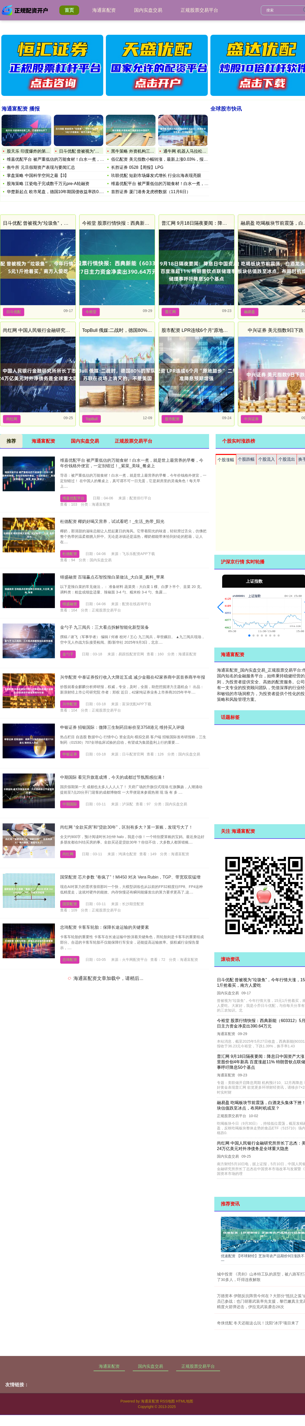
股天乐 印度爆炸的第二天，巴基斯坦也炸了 (47, 151)
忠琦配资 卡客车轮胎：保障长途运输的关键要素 (104, 927)
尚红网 (11, 419)
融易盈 (249, 312)
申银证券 (69, 754)
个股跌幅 (246, 459)
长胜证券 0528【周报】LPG (137, 167)
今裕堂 (90, 312)
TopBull (91, 419)
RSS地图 (167, 1401)
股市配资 (172, 419)
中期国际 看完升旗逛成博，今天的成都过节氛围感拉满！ (113, 777)
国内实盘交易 (148, 10)
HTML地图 (184, 1401)
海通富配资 (104, 10)
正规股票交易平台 (199, 10)
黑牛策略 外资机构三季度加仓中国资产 (147, 151)
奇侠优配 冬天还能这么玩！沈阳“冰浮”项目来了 (258, 1323)
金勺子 (67, 654)
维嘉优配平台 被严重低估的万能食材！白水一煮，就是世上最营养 (68, 159)
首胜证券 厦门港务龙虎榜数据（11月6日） (150, 191)
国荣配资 (69, 904)
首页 (69, 10)
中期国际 (69, 804)
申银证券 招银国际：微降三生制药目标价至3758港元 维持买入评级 (122, 727)
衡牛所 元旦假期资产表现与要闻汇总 (41, 167)
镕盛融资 (69, 604)
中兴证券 (251, 419)
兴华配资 (69, 704)
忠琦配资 (69, 959)
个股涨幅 (225, 460)
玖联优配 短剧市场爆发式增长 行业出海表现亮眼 (156, 175)
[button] (220, 607)
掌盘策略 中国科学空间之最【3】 (38, 175)
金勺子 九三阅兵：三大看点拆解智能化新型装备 (104, 627)
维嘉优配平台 (73, 498)
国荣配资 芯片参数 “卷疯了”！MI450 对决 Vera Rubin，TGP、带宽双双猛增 (130, 877)
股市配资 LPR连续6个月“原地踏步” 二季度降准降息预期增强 (224, 330)
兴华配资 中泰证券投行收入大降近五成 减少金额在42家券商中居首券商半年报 (132, 677)
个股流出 (286, 459)
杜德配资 (69, 554)
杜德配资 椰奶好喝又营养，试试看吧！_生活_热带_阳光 (112, 521)
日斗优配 (13, 312)
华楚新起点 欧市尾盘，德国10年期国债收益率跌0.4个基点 (60, 191)
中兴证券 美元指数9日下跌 (275, 330)
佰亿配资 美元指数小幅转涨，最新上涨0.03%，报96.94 (162, 159)
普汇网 (170, 312)
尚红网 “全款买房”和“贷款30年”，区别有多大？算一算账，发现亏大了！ (126, 827)
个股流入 (266, 459)
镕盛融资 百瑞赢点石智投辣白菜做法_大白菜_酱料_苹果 (112, 577)
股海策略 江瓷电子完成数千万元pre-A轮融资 (48, 183)
